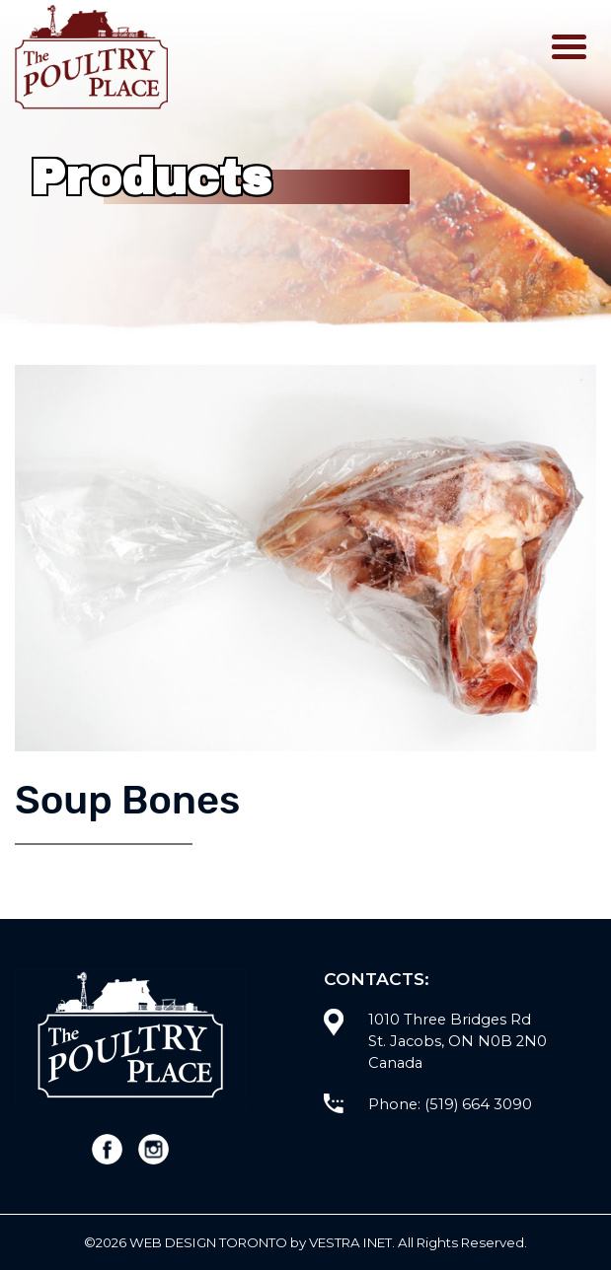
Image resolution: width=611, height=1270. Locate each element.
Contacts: (376, 978)
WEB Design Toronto (208, 1242)
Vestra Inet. (352, 1242)
